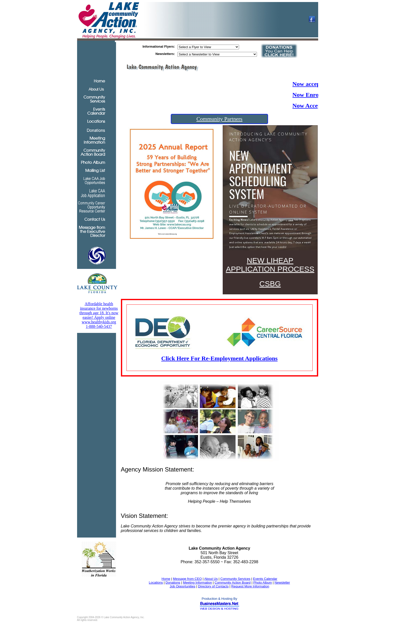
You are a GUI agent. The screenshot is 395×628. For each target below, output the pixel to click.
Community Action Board (233, 582)
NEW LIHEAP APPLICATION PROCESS (270, 264)
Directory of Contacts (213, 586)
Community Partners (219, 119)
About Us (211, 579)
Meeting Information (197, 582)
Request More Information (250, 586)
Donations (173, 582)
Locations (156, 582)
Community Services (235, 579)
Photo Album (262, 582)
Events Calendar (265, 579)
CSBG (270, 283)
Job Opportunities (182, 586)
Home (165, 579)
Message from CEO (187, 579)
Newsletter (282, 582)
